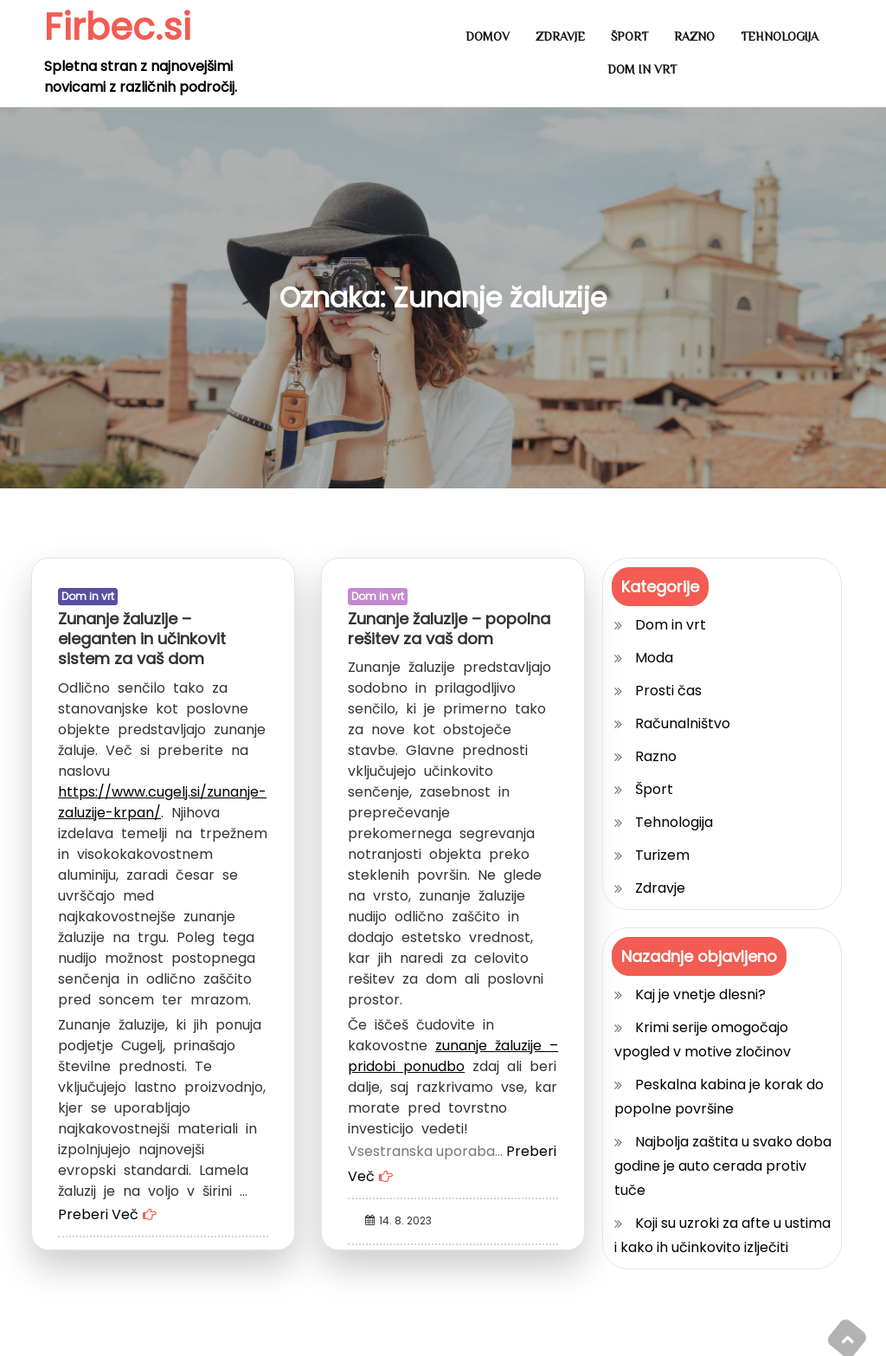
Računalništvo (682, 723)
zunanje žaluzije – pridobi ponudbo (453, 1056)
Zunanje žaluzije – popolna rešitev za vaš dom (449, 628)
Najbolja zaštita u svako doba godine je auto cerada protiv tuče (722, 1166)
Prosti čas (668, 691)
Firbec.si (117, 27)
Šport (629, 36)
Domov (487, 36)
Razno (694, 36)
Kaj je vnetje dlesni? (700, 994)
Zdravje (560, 36)
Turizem (662, 855)
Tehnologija (780, 36)
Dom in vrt (642, 69)
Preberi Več (98, 1214)
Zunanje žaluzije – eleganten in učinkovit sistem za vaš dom (142, 639)
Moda (654, 658)
